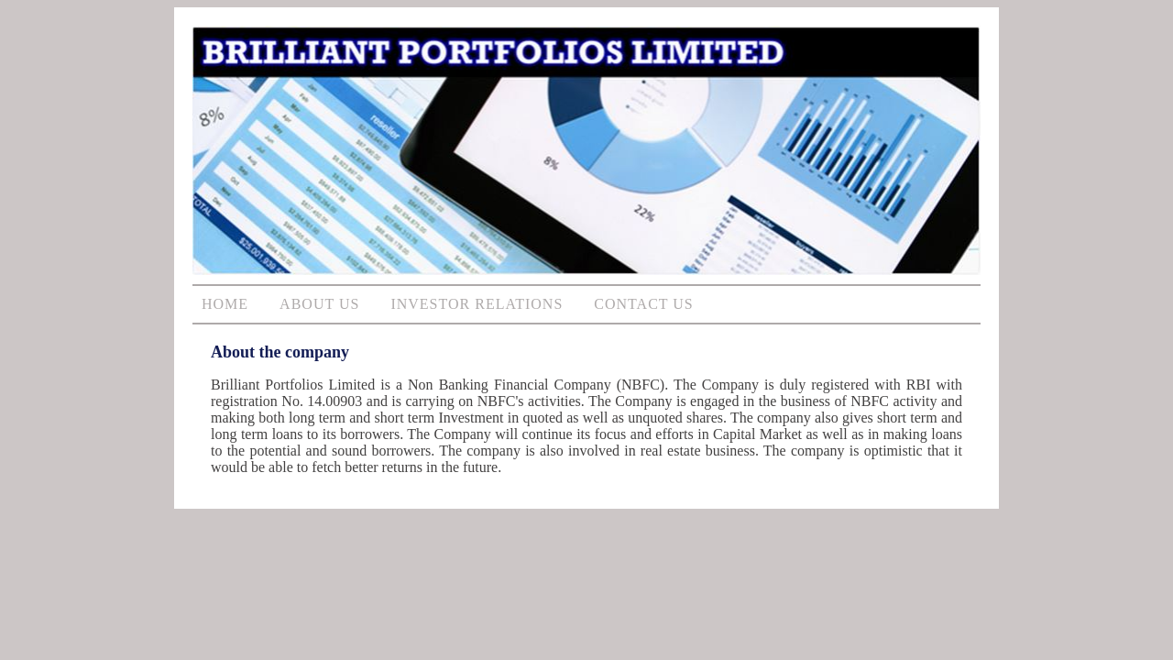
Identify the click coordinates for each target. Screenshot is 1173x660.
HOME (225, 304)
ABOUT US (319, 304)
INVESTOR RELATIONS (476, 304)
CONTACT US (643, 304)
